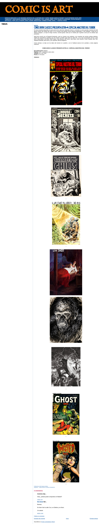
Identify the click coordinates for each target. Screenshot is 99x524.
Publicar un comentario (39, 516)
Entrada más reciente (39, 518)
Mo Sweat (40, 501)
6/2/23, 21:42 (40, 513)
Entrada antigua (94, 518)
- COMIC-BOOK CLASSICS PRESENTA (46, 487)
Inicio (67, 518)
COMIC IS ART (38, 10)
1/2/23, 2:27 (40, 499)
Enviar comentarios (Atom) (48, 521)
